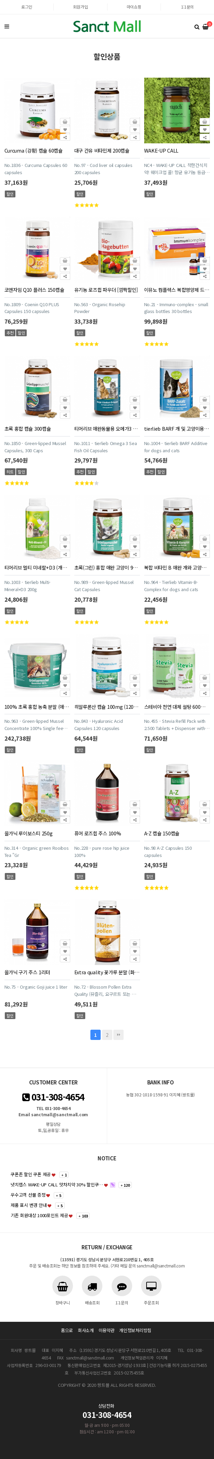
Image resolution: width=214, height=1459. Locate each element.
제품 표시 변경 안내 (29, 1205)
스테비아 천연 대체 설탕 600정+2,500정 (177, 706)
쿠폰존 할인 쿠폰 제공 (31, 1174)
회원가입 (80, 7)
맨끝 (118, 1035)
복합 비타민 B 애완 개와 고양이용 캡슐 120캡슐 (177, 567)
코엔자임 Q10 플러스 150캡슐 (34, 289)
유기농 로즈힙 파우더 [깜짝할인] (106, 289)
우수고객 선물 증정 (28, 1194)
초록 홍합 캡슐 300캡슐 (27, 428)
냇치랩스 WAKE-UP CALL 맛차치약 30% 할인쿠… (57, 1184)
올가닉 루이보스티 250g (28, 833)
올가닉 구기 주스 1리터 (27, 972)
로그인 (26, 7)
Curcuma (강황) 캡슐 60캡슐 (33, 150)
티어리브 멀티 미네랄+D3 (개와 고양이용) (37, 567)
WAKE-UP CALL (161, 150)
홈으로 (67, 1330)
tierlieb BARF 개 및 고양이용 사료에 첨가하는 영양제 (177, 428)
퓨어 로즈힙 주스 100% (97, 833)
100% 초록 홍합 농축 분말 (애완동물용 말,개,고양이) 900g (37, 706)
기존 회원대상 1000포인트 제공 (39, 1215)
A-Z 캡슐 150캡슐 (162, 833)
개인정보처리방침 (135, 1330)
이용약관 (107, 1330)
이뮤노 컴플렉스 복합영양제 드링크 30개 (177, 289)
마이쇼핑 (134, 7)
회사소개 (86, 1330)
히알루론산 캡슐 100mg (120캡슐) (107, 706)
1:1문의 (187, 7)
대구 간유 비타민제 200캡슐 (101, 150)
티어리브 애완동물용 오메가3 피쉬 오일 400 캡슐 (107, 428)
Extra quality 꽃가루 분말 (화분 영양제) (107, 972)
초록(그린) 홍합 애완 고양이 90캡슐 (107, 567)
